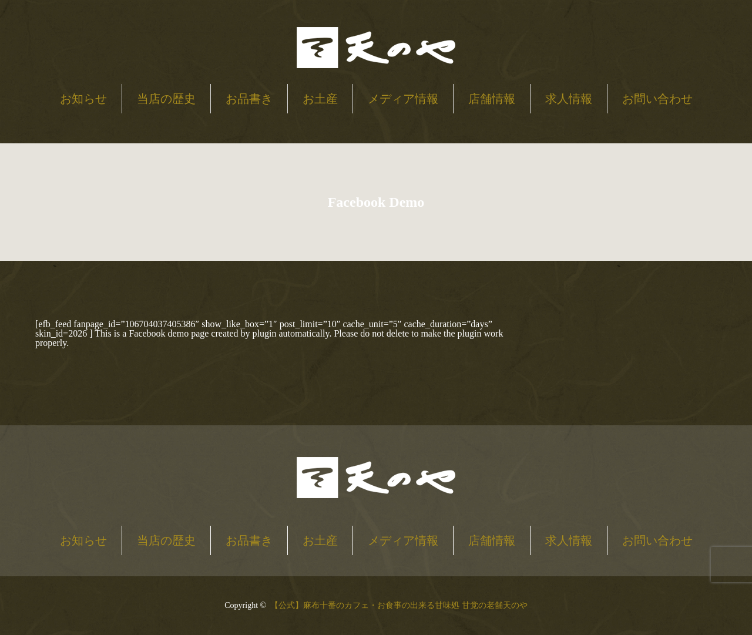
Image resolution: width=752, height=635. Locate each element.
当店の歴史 (166, 98)
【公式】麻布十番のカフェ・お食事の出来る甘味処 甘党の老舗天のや (399, 605)
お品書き (249, 98)
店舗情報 (491, 98)
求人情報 (568, 98)
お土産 (320, 98)
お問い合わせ (657, 98)
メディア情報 (403, 98)
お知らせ (83, 98)
